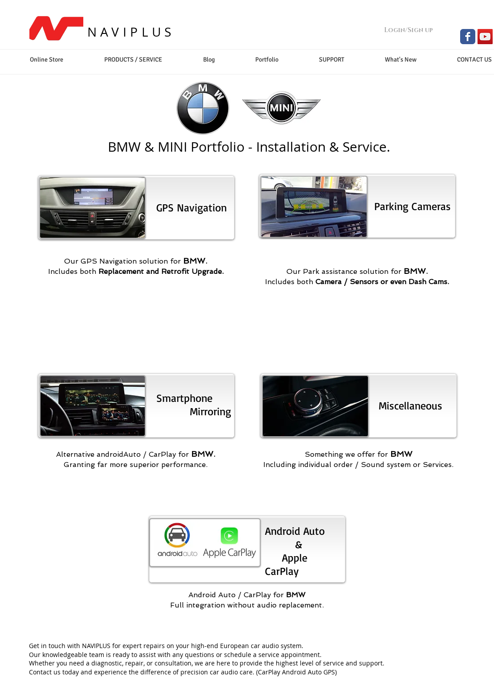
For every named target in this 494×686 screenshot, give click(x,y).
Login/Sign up (408, 30)
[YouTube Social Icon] (485, 36)
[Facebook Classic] (467, 36)
